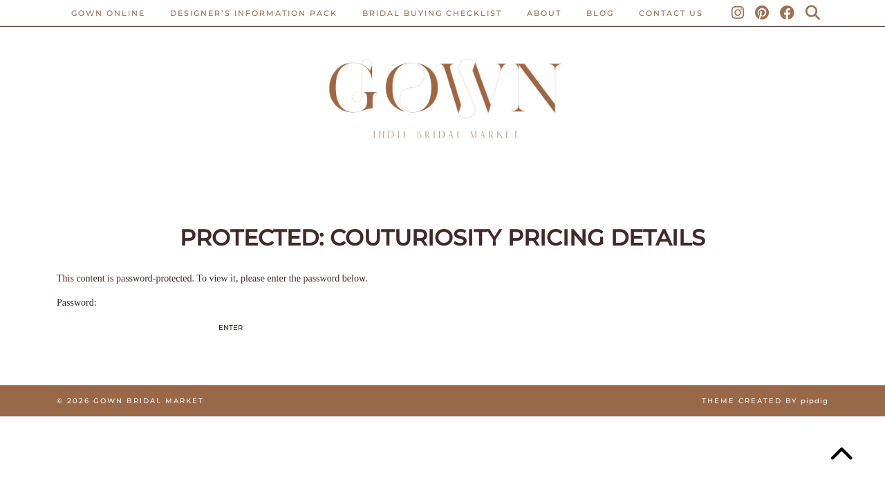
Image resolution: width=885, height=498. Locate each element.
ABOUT (544, 13)
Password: (136, 320)
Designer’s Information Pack (253, 13)
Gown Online (108, 13)
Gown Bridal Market (148, 400)
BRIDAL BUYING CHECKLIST (432, 13)
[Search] (813, 13)
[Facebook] (788, 13)
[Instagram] (738, 13)
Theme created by (765, 400)
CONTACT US (671, 13)
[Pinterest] (762, 13)
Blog (600, 13)
